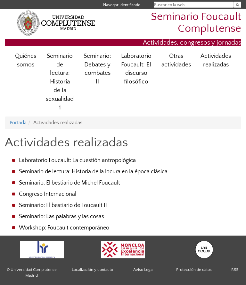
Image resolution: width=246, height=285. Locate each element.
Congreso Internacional (47, 194)
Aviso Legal (143, 269)
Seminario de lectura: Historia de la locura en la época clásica (93, 171)
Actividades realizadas (216, 60)
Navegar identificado (121, 4)
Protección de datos (194, 269)
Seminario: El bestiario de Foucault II (63, 205)
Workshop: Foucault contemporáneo (64, 228)
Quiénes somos (25, 60)
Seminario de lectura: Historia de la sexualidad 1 (60, 82)
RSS (234, 269)
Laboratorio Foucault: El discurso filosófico (136, 69)
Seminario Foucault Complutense (196, 23)
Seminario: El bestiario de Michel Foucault (69, 183)
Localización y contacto (92, 269)
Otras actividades (176, 60)
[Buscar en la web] (237, 5)
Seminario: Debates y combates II (97, 69)
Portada (18, 122)
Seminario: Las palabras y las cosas (61, 216)
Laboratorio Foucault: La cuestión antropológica (77, 160)
